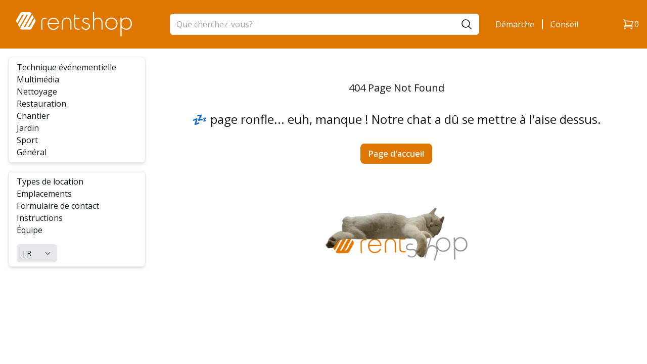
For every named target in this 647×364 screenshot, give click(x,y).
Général (32, 152)
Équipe (29, 230)
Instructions (40, 217)
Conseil (564, 24)
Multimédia (38, 79)
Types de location (50, 181)
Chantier (33, 115)
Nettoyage (37, 91)
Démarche (514, 24)
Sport (27, 140)
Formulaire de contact (58, 205)
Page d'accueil (396, 153)
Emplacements (44, 193)
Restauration (41, 103)
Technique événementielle (66, 67)
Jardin (28, 127)
